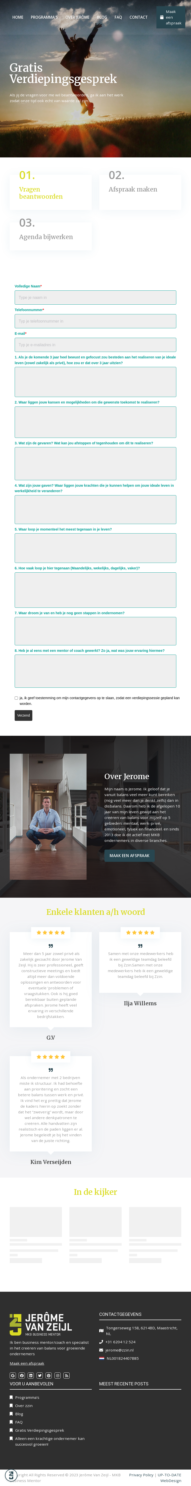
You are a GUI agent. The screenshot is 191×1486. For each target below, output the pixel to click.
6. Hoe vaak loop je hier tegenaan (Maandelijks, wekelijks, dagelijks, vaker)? (77, 568)
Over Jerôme (77, 17)
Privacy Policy (141, 1474)
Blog (102, 17)
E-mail (20, 334)
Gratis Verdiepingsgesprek (39, 1430)
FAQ (118, 17)
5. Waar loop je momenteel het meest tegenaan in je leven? (63, 529)
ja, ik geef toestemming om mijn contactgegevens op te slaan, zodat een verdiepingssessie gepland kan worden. (100, 700)
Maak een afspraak (129, 855)
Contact (139, 17)
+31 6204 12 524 (120, 1341)
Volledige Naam (28, 286)
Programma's (44, 17)
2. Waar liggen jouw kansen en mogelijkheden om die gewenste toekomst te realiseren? (87, 402)
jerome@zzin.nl (119, 1350)
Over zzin (24, 1405)
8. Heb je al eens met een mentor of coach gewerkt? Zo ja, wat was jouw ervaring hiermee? (90, 651)
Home (17, 17)
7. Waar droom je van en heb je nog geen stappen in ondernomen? (70, 613)
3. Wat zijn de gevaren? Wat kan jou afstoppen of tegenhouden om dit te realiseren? (84, 443)
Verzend (23, 715)
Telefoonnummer (29, 310)
